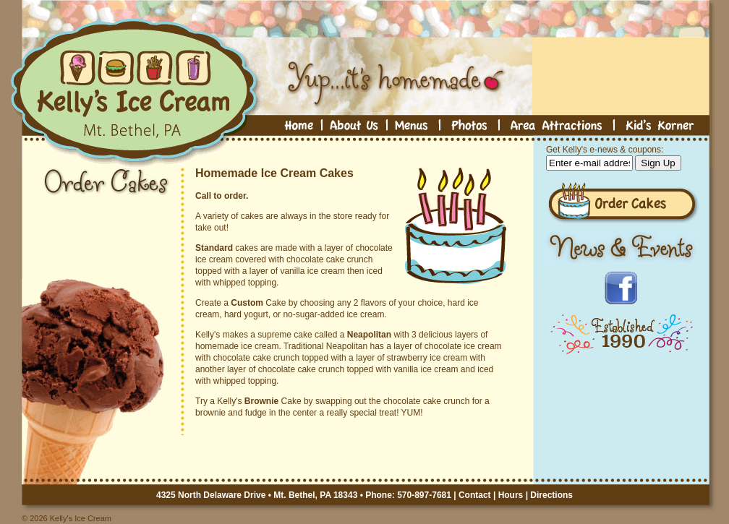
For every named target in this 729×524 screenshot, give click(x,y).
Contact (475, 495)
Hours (511, 495)
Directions (551, 495)
